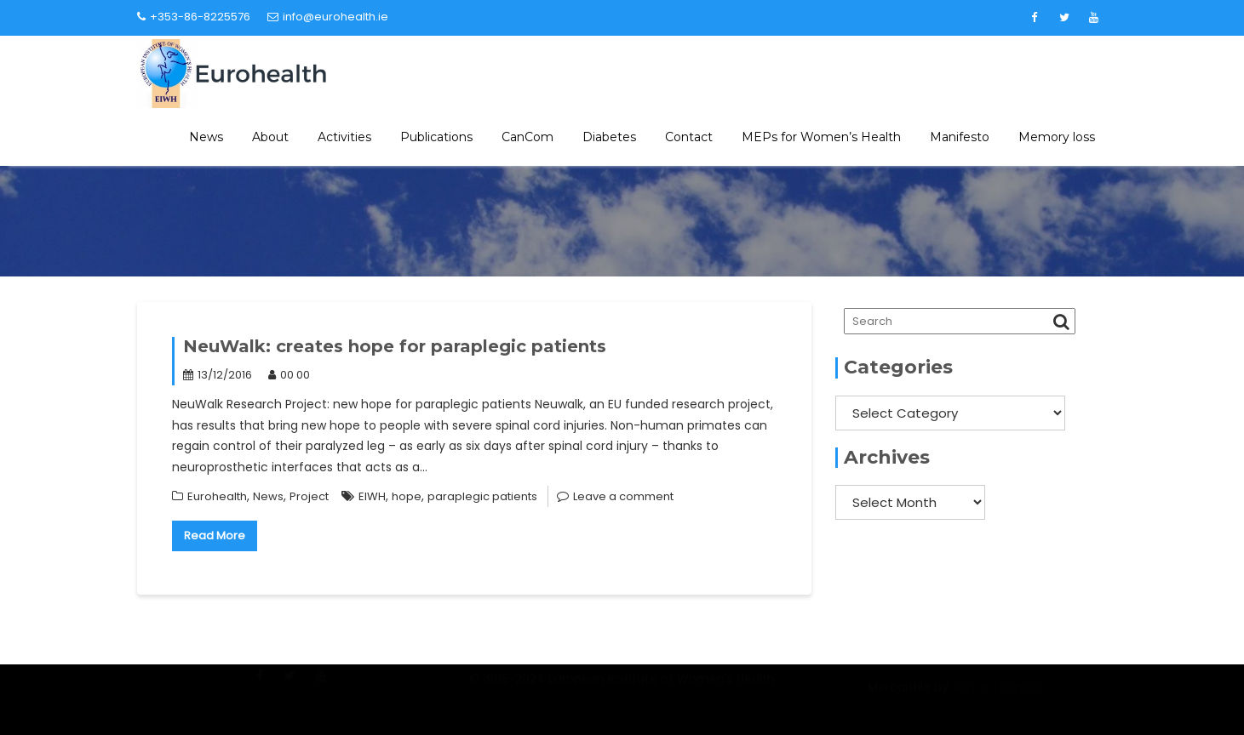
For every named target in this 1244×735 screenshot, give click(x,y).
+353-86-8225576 (193, 17)
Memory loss (1056, 137)
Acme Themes (996, 695)
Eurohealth (217, 496)
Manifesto (959, 137)
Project (309, 496)
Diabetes (609, 137)
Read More (214, 535)
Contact (689, 137)
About (270, 137)
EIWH (372, 496)
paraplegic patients (482, 496)
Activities (344, 137)
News (206, 137)
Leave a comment (623, 496)
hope (406, 496)
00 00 (289, 375)
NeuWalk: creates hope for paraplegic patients (394, 346)
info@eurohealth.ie (327, 17)
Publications (436, 137)
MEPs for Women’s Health (821, 137)
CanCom (527, 137)
